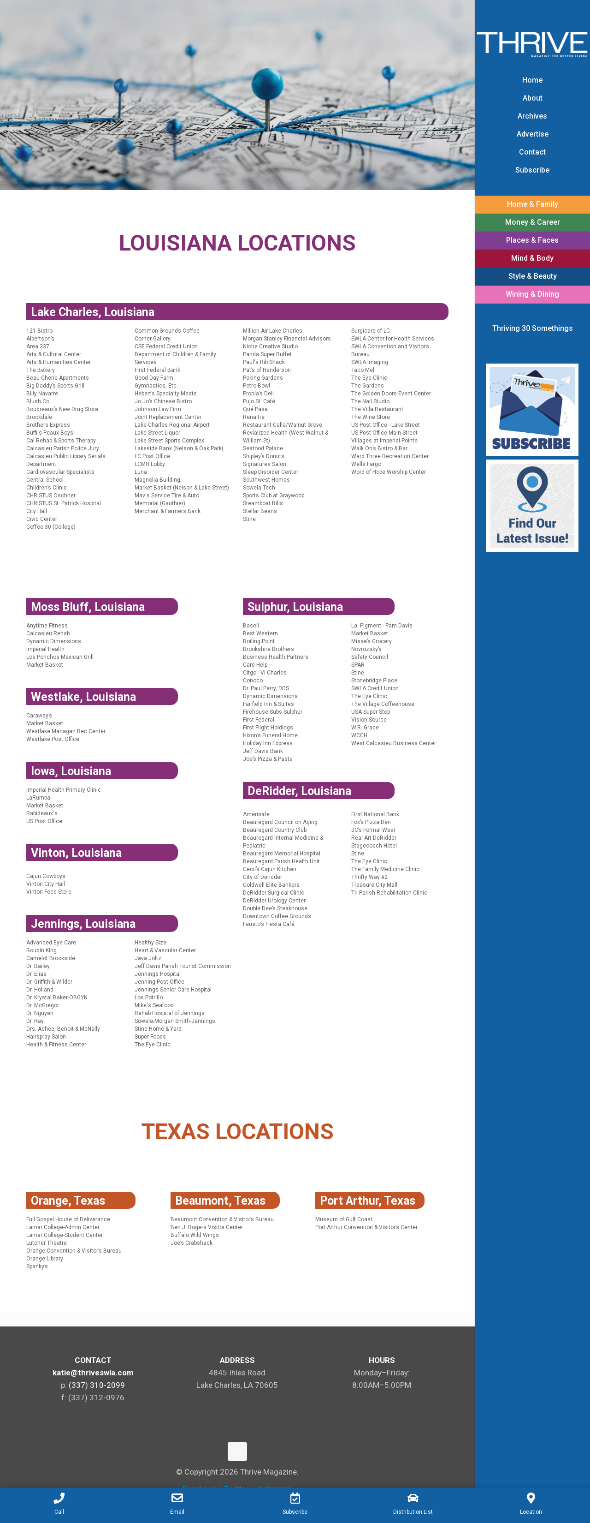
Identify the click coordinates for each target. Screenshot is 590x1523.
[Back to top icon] (237, 1451)
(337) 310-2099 (97, 1385)
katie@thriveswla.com (93, 1372)
